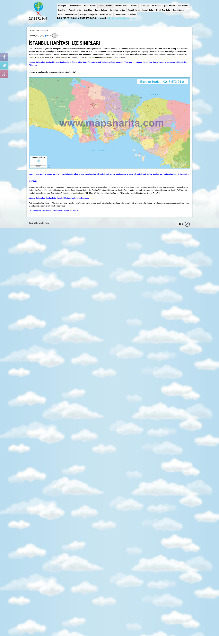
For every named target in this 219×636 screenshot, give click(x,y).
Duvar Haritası (121, 6)
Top (181, 223)
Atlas (60, 14)
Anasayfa (62, 6)
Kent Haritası (183, 6)
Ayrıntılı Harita (134, 10)
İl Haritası (133, 6)
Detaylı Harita (148, 10)
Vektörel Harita (71, 14)
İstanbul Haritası (105, 6)
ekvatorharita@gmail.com (121, 18)
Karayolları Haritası (117, 10)
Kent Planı (62, 10)
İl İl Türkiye (144, 6)
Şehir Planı (88, 10)
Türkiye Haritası (75, 6)
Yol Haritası (156, 6)
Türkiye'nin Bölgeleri (88, 14)
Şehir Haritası (169, 6)
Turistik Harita (75, 10)
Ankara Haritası (106, 14)
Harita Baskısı (178, 10)
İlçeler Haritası (101, 10)
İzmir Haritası (120, 14)
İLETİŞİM (132, 14)
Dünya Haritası (90, 6)
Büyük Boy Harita (163, 10)
